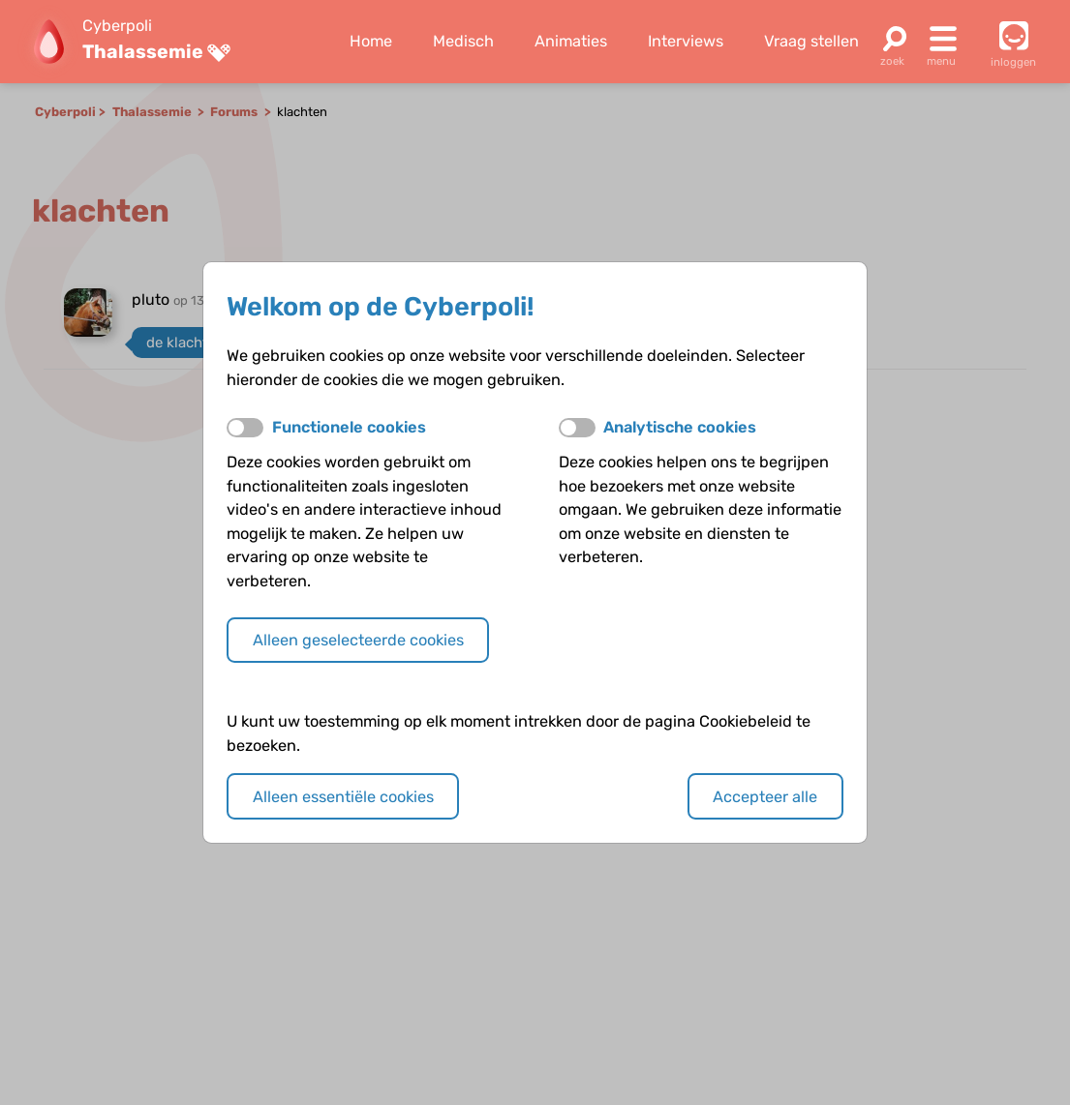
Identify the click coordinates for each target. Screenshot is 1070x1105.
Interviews (685, 41)
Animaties (571, 41)
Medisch (463, 41)
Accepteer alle (765, 797)
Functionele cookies (349, 427)
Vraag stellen (811, 41)
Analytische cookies (679, 427)
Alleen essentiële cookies (343, 797)
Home (371, 41)
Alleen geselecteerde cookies (358, 640)
